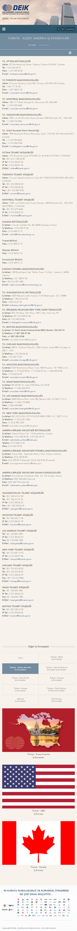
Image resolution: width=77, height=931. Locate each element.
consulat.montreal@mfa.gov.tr (24, 108)
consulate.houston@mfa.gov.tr (24, 377)
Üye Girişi (70, 29)
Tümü (20, 658)
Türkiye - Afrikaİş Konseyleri (57, 658)
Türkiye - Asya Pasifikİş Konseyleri (20, 679)
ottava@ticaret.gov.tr (20, 168)
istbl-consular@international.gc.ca (25, 284)
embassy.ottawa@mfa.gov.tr (23, 74)
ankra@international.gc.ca (22, 234)
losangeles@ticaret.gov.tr (22, 543)
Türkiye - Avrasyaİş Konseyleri (57, 679)
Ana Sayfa (32, 45)
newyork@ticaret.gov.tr (21, 559)
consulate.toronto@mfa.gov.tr (24, 92)
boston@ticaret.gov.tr (20, 615)
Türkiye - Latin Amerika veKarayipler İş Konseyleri (56, 668)
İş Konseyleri (44, 45)
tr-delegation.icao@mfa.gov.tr (24, 146)
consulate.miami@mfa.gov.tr (23, 391)
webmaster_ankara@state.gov (23, 439)
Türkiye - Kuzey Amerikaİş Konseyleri (20, 668)
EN (63, 29)
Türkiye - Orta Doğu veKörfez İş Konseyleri (56, 689)
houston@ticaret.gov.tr (20, 524)
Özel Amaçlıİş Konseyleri (56, 700)
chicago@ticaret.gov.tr (20, 581)
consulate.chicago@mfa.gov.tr (23, 360)
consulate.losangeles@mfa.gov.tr (25, 408)
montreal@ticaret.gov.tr (21, 215)
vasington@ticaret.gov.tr (21, 508)
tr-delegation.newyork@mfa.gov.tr (25, 322)
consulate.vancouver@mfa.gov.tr (25, 124)
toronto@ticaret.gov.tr (20, 193)
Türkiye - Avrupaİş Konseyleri (20, 689)
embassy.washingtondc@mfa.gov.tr (26, 305)
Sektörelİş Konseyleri (20, 700)
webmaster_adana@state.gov (24, 485)
